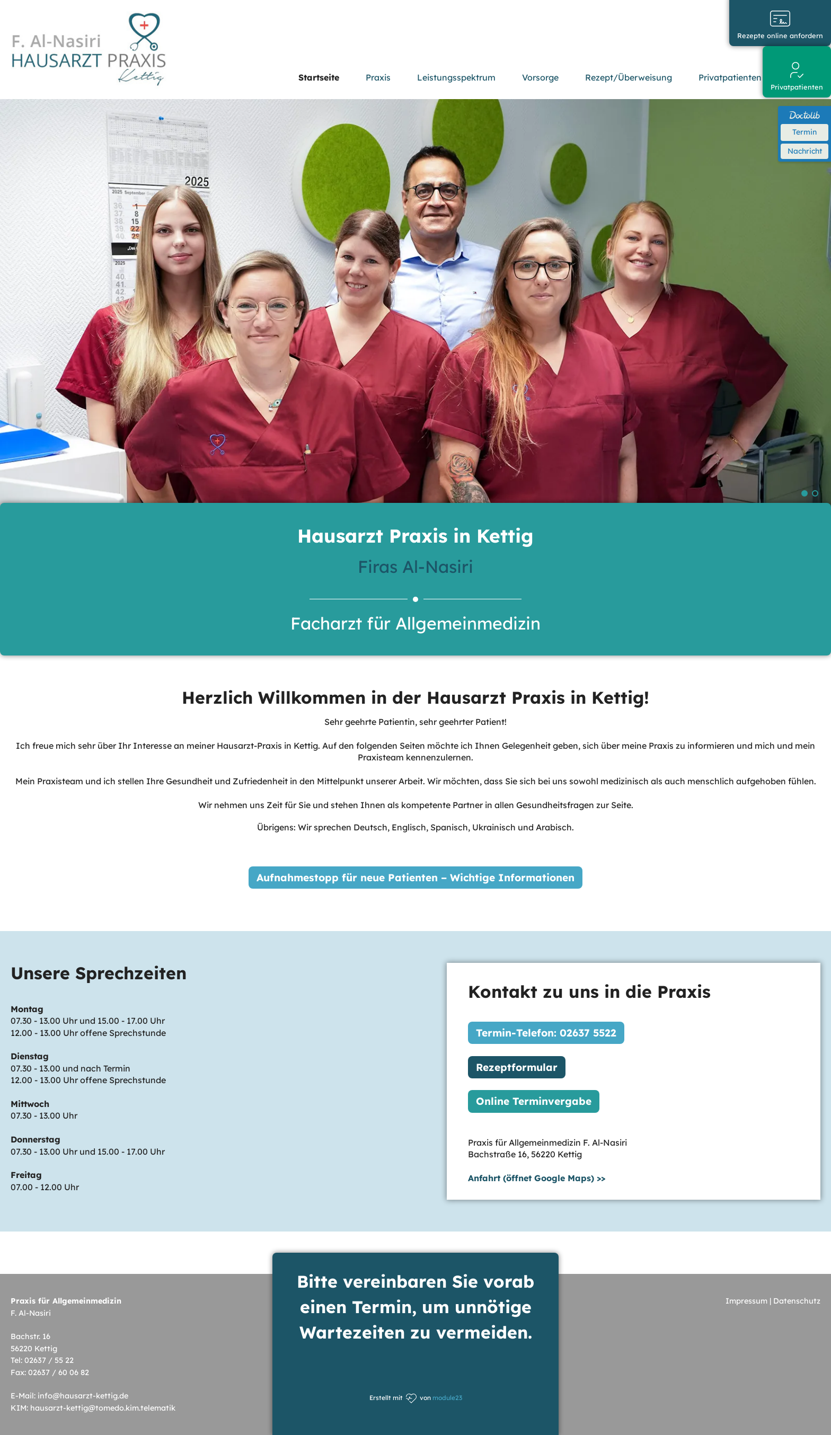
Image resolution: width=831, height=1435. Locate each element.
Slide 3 (815, 493)
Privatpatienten (730, 77)
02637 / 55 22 (49, 1360)
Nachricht (805, 151)
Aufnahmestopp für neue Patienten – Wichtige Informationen (415, 877)
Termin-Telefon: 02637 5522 (546, 1032)
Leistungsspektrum (456, 77)
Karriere (804, 77)
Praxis (378, 77)
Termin (804, 132)
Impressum (746, 1301)
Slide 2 (804, 493)
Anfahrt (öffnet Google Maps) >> (536, 1177)
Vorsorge (540, 77)
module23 (447, 1398)
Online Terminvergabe (533, 1101)
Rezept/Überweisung (628, 77)
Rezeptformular (517, 1066)
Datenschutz (796, 1301)
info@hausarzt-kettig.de (83, 1396)
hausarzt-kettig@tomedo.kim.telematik (102, 1407)
